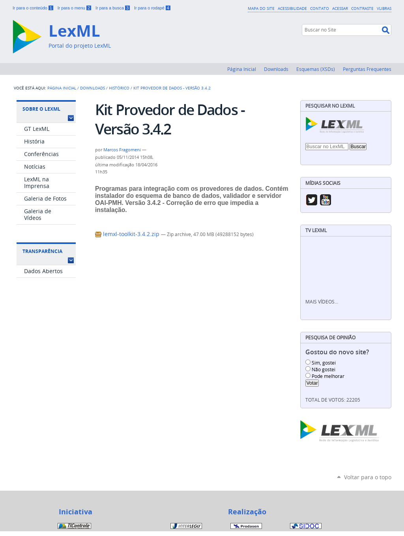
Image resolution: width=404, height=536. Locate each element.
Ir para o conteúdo (33, 8)
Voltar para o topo (367, 477)
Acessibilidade (292, 8)
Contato (319, 8)
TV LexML (316, 230)
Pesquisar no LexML (330, 105)
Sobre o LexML (41, 109)
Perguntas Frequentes (367, 69)
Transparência (42, 251)
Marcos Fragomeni (122, 150)
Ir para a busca (113, 8)
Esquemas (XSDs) (315, 69)
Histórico (119, 88)
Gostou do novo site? (337, 352)
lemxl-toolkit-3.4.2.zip (128, 234)
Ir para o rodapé (152, 8)
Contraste (362, 8)
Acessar (340, 8)
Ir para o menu (75, 8)
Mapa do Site (261, 8)
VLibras (384, 8)
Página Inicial (241, 69)
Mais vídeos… (321, 301)
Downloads (276, 69)
